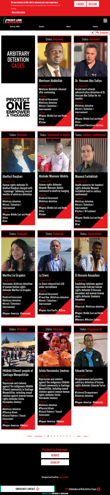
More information (18, 12)
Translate (104, 32)
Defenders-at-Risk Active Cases (81, 489)
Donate (41, 26)
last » (86, 436)
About (68, 26)
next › (79, 436)
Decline (92, 4)
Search (95, 26)
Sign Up (55, 462)
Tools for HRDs (15, 26)
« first (29, 436)
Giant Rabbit (63, 477)
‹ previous (38, 436)
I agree (80, 4)
